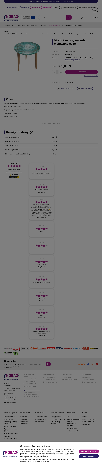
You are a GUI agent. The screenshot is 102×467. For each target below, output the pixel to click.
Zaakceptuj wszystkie (89, 451)
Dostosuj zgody (88, 456)
